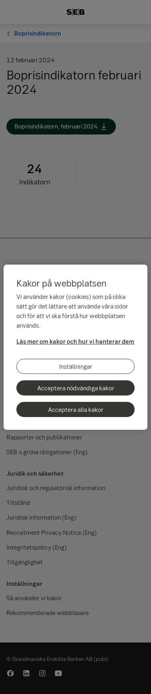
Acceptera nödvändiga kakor (75, 388)
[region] (75, 347)
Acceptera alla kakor (75, 409)
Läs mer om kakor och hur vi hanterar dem (75, 341)
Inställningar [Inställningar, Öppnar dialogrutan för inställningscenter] (75, 366)
